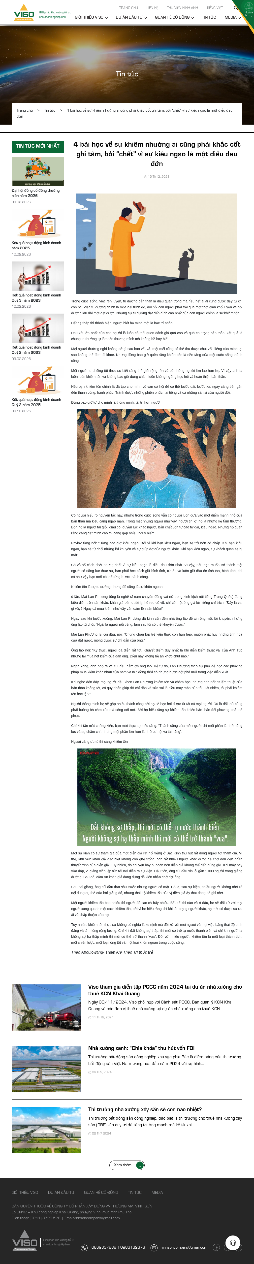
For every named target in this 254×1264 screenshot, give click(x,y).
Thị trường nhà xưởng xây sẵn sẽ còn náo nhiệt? (145, 1110)
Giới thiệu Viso (89, 18)
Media (231, 18)
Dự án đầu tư (129, 18)
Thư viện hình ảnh (182, 8)
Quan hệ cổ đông (172, 18)
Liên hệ (152, 8)
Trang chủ (128, 8)
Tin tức (209, 18)
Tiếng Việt (215, 8)
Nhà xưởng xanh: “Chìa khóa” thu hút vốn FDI (141, 1049)
